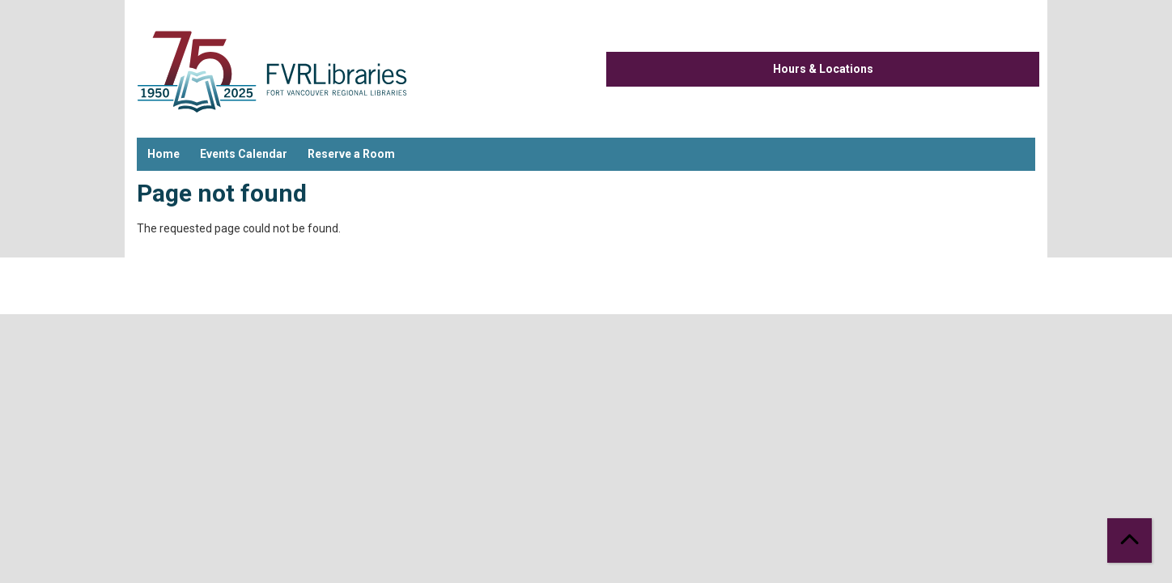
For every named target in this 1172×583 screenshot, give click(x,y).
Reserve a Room (351, 153)
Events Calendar (243, 153)
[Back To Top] (1129, 540)
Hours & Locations (823, 68)
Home (163, 153)
